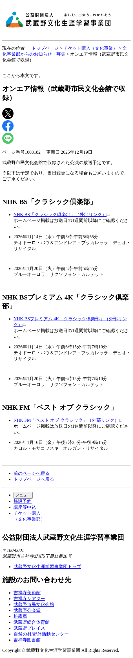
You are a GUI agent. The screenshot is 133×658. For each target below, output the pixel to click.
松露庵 (20, 616)
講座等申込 (25, 507)
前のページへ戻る (32, 473)
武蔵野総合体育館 (32, 622)
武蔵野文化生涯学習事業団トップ (47, 566)
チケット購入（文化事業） (90, 48)
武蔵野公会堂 (27, 610)
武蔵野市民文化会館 (34, 604)
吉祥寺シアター (29, 598)
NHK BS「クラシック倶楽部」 (62, 214)
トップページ (45, 48)
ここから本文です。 (22, 75)
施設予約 (23, 501)
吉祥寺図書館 (27, 639)
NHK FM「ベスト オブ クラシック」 (68, 420)
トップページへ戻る (34, 479)
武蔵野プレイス (29, 628)
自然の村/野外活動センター (41, 634)
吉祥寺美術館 (27, 592)
